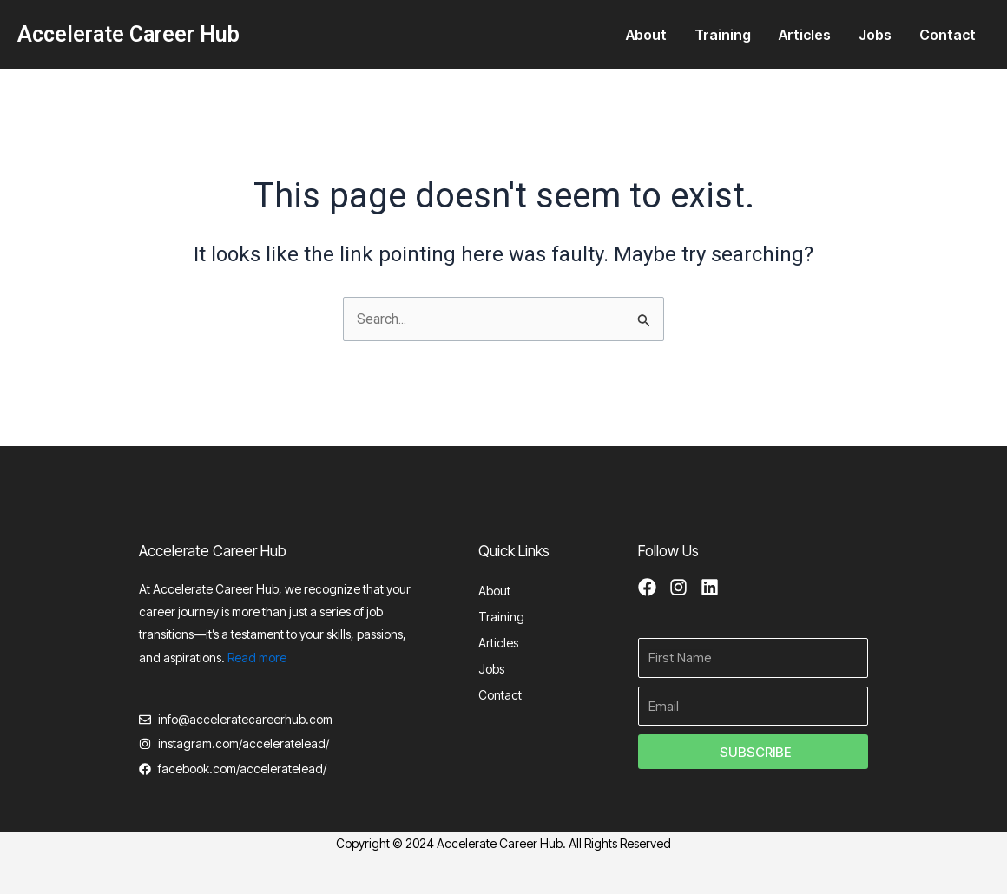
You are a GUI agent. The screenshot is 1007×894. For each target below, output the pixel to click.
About (646, 34)
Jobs (875, 34)
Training (722, 34)
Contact (947, 34)
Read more (256, 655)
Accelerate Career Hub (128, 34)
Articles (805, 34)
